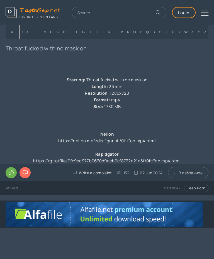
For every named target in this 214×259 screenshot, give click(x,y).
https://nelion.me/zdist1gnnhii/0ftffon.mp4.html (107, 141)
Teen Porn (196, 187)
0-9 (25, 32)
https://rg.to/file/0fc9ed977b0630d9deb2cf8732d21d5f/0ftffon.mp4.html (107, 161)
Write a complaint (95, 172)
